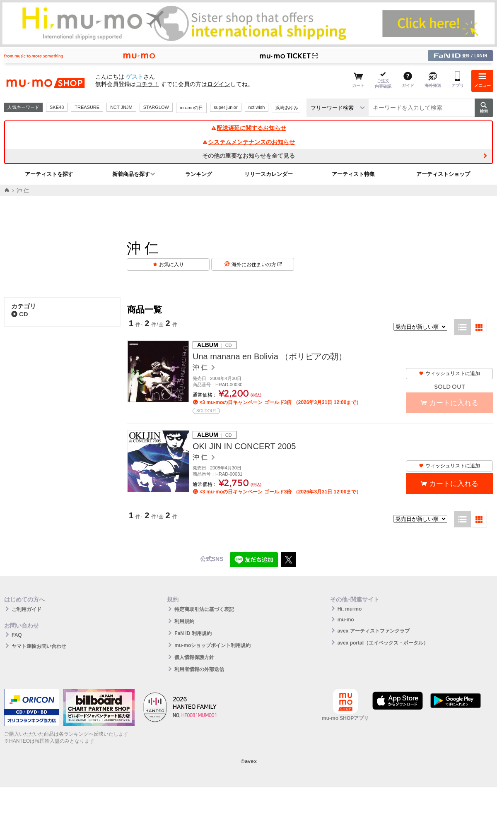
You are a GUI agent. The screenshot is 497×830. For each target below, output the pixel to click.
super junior (225, 107)
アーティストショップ (443, 174)
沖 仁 (201, 367)
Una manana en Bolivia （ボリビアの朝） (270, 356)
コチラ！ (147, 84)
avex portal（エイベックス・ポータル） (383, 643)
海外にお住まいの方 (257, 264)
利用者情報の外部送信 (199, 669)
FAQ (17, 635)
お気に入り (171, 264)
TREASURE (87, 107)
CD (19, 314)
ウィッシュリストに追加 (449, 373)
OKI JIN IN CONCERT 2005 (244, 446)
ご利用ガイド (26, 609)
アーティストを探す (49, 174)
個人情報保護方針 (194, 657)
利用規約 (184, 621)
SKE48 (57, 107)
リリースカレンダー (268, 174)
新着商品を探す (131, 174)
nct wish (256, 107)
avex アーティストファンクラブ (374, 631)
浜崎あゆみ (286, 107)
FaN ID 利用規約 (192, 633)
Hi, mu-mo (350, 609)
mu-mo (346, 620)
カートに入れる (453, 484)
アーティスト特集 (353, 174)
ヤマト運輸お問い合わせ (39, 646)
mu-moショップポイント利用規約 (212, 645)
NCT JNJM (121, 107)
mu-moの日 (191, 107)
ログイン (218, 84)
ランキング (198, 174)
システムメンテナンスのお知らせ (248, 142)
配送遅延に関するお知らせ (248, 128)
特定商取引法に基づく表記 (204, 609)
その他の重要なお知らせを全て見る (248, 155)
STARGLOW (156, 107)
